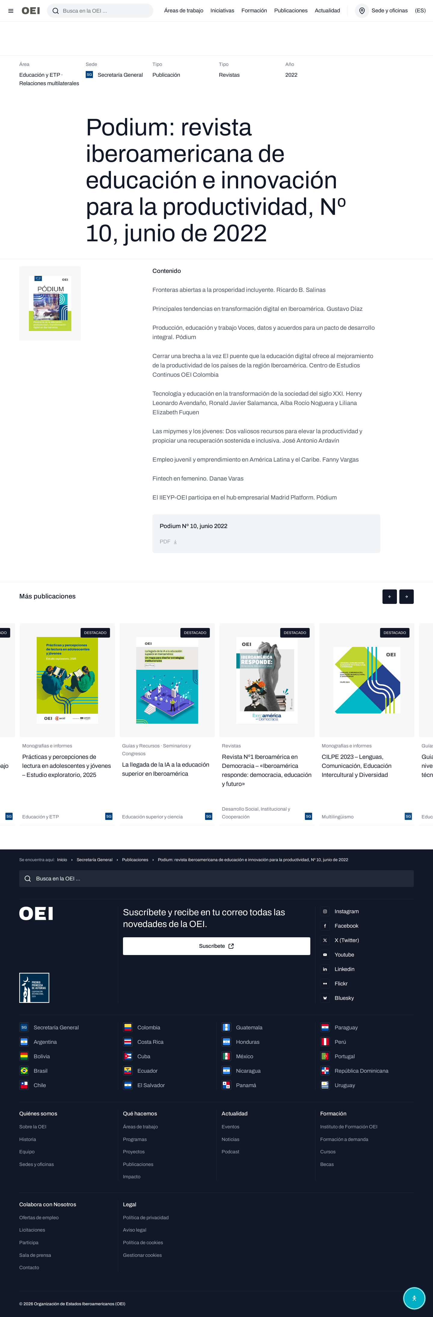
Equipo (27, 1151)
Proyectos (134, 1151)
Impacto (131, 1176)
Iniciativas (222, 11)
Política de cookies (143, 1242)
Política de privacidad (146, 1217)
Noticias (230, 1139)
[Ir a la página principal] (31, 10)
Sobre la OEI (32, 1126)
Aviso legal (134, 1229)
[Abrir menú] (10, 10)
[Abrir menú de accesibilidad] (414, 1298)
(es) (420, 11)
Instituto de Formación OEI (348, 1126)
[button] (389, 596)
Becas (327, 1164)
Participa (28, 1242)
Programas (135, 1139)
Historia (27, 1139)
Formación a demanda (344, 1139)
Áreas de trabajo (183, 11)
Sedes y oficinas (36, 1164)
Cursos (328, 1151)
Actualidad (327, 11)
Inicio (62, 860)
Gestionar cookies (142, 1255)
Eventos (230, 1126)
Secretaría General (94, 860)
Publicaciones (291, 11)
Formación (254, 11)
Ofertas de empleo (39, 1217)
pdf (169, 542)
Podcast (230, 1151)
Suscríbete (217, 946)
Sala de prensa (35, 1255)
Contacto (29, 1267)
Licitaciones (32, 1229)
